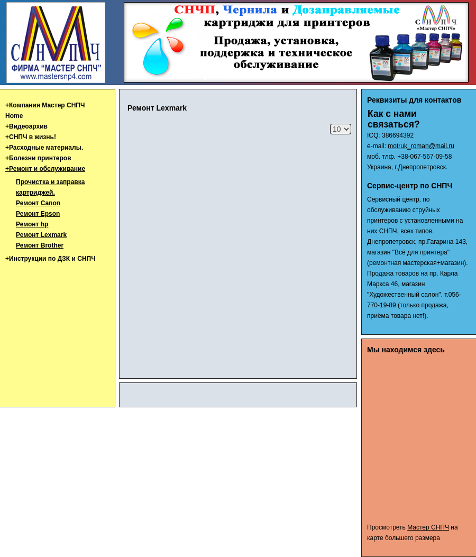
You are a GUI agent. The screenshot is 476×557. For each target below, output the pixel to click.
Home (14, 116)
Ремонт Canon (38, 203)
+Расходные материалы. (44, 147)
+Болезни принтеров (38, 158)
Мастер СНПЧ (428, 527)
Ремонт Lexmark (41, 235)
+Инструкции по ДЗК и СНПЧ (50, 258)
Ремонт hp (32, 224)
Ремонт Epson (38, 213)
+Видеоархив (26, 126)
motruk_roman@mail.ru (421, 146)
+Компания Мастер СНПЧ (45, 105)
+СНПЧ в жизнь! (30, 137)
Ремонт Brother (39, 245)
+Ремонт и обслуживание (45, 168)
